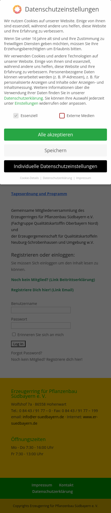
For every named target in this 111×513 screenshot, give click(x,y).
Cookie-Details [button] (30, 175)
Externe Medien (77, 113)
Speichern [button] (55, 148)
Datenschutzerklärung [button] (58, 175)
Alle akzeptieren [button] (55, 132)
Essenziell (25, 113)
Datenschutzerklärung (23, 95)
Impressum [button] (83, 175)
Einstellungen (26, 100)
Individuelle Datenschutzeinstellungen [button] (55, 164)
